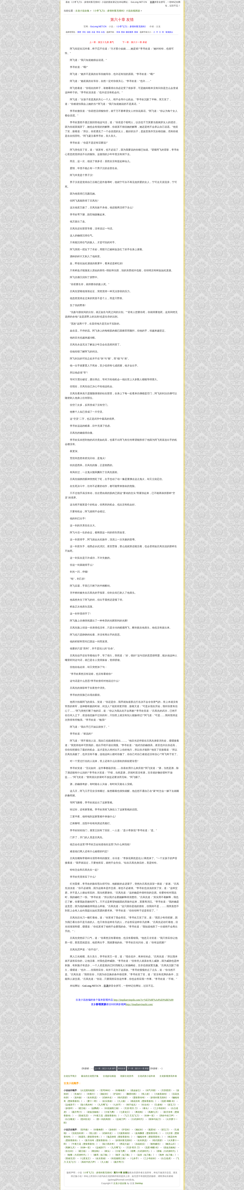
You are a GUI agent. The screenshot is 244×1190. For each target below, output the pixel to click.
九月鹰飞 (103, 1104)
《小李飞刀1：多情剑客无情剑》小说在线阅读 (116, 10)
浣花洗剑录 (77, 1133)
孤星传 (152, 1129)
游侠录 (112, 1129)
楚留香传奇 (138, 1097)
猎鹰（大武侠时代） (141, 1151)
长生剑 (145, 1104)
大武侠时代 (137, 1119)
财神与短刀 (154, 1119)
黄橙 (79, 32)
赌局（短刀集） (101, 1155)
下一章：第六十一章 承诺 (134, 42)
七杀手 (117, 1104)
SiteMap (139, 1183)
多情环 (69, 1108)
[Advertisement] (122, 1038)
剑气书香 (150, 1090)
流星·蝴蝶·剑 (168, 1101)
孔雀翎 (158, 1104)
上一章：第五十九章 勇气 (101, 42)
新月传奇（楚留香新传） (97, 1140)
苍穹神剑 (105, 1090)
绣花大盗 (124, 1144)
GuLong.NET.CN (139, 2)
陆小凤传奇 (86, 1104)
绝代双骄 (122, 1097)
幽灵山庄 (170, 1144)
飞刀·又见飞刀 (131, 1115)
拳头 (145, 1108)
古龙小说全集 (82, 10)
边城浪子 (70, 1104)
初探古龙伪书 (126, 1076)
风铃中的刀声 (166, 1115)
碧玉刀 (171, 1104)
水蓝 (93, 32)
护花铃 (117, 1094)
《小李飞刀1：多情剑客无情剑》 (131, 26)
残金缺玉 (135, 1090)
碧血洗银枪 (93, 1112)
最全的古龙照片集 (90, 1076)
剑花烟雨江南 (111, 1108)
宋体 (118, 32)
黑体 (123, 32)
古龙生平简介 (70, 1076)
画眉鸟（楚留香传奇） (90, 1136)
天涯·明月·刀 (131, 1108)
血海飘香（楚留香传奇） (148, 1133)
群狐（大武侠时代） (167, 1151)
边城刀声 (121, 1119)
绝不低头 (131, 1104)
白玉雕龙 (70, 1119)
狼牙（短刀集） (123, 1155)
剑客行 (91, 1094)
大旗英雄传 (160, 1094)
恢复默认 (169, 32)
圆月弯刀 (76, 1112)
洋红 (84, 32)
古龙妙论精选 (109, 1076)
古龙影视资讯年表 (168, 1076)
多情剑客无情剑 (158, 1097)
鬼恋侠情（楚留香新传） (119, 1136)
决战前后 (140, 1144)
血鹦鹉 (95, 1108)
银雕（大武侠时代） (78, 1155)
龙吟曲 (78, 1097)
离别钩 (139, 1112)
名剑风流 (92, 1097)
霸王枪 (82, 1108)
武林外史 (107, 1097)
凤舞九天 (153, 1112)
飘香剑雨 (131, 1094)
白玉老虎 (166, 1158)
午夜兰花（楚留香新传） (106, 1115)
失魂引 (78, 1094)
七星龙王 (124, 1112)
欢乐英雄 (107, 1101)
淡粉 (89, 32)
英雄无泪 (83, 1115)
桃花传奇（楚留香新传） (143, 1101)
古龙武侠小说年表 (146, 1076)
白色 (103, 32)
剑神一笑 (149, 1115)
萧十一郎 (92, 1101)
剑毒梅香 (120, 1090)
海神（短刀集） (167, 1155)
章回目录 (121, 1068)
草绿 (98, 32)
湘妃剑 (104, 1094)
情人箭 (145, 1094)
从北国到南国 (87, 1090)
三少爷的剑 (159, 1108)
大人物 (121, 1101)
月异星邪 (166, 1090)
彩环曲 (84, 1129)
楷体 (136, 32)
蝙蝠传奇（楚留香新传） (150, 1136)
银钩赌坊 (155, 1144)
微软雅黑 (129, 32)
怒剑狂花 (85, 1119)
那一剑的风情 (103, 1119)
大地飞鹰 (109, 1112)
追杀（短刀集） (145, 1155)
